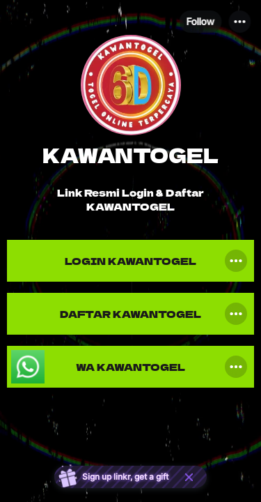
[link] (130, 260)
